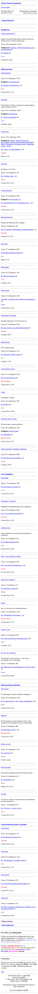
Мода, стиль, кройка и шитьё (11, 556)
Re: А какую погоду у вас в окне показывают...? (18, 701)
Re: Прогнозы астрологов (11, 837)
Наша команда (7, 921)
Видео (3, 144)
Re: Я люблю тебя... (9, 176)
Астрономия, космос (8, 369)
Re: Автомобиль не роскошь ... (12, 615)
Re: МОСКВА (7, 434)
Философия (5, 267)
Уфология (4, 898)
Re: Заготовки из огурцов (11, 487)
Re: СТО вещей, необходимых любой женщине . (18, 229)
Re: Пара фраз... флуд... (10, 730)
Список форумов (7, 20)
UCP (2, 972)
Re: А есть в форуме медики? (12, 513)
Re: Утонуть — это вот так (11, 808)
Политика (4, 244)
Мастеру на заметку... (8, 579)
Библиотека (13, 114)
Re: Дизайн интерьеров (10, 542)
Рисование (9, 144)
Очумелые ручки (20, 144)
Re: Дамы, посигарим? (10, 117)
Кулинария (4, 478)
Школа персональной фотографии (21, 142)
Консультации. (6, 767)
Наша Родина (14, 431)
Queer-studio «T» (15, 199)
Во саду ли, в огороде (8, 653)
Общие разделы (6, 69)
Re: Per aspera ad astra (9, 378)
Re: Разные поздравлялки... (11, 85)
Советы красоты (6, 190)
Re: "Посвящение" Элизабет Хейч (13, 860)
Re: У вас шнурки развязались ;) (13, 565)
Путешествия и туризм (9, 419)
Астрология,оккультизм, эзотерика (14, 824)
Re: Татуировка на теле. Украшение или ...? (17, 203)
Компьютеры (5, 342)
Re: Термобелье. (7, 780)
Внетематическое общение (10, 685)
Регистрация (5, 7)
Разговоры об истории (8, 315)
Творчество (5, 131)
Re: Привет (6, 53)
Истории (4, 164)
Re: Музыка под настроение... (12, 458)
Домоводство (5, 528)
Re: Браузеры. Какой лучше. (11, 354)
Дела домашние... (7, 474)
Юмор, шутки (5, 744)
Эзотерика (4, 851)
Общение (4, 100)
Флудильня (5, 689)
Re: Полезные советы (9, 588)
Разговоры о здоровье (8, 501)
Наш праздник (14, 82)
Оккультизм (5, 875)
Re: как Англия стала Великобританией (15, 328)
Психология (5, 290)
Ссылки (3, 794)
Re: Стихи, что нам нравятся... (12, 149)
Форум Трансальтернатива (11, 3)
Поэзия (18, 140)
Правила (14, 48)
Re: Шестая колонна (9, 276)
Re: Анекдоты (7, 753)
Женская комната (7, 217)
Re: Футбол (6, 404)
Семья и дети (5, 629)
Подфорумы (5, 30)
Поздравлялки (6, 73)
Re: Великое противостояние (12, 253)
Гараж (3, 603)
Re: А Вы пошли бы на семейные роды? (16, 638)
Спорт (3, 392)
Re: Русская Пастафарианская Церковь (15, 883)
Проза (13, 140)
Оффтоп (4, 715)
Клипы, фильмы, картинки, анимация (14, 449)
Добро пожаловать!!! (8, 33)
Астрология (5, 828)
